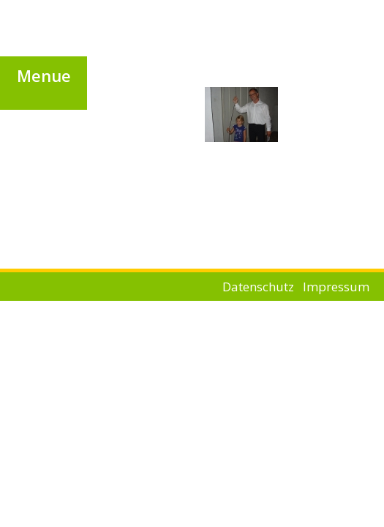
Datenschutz (258, 286)
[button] (43, 75)
